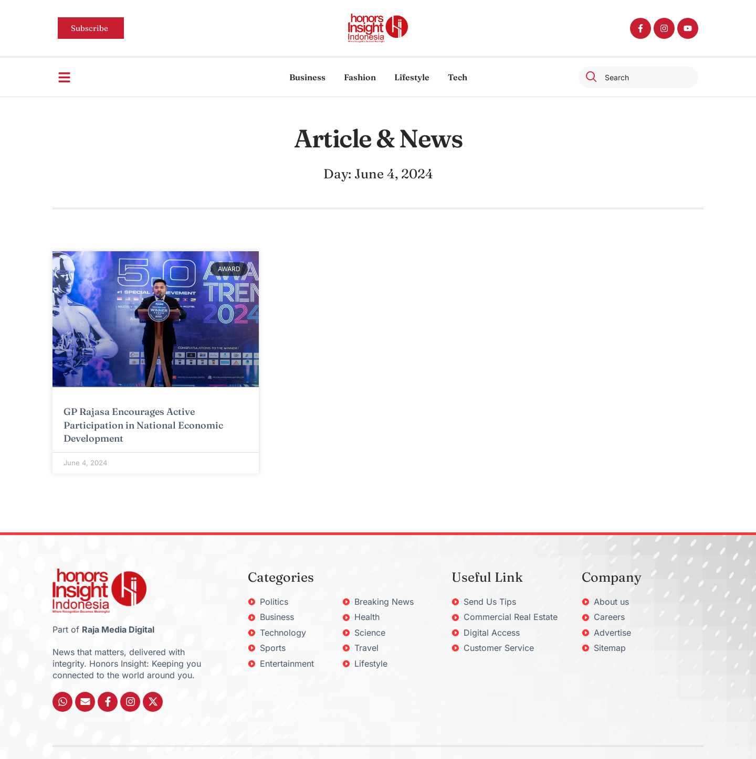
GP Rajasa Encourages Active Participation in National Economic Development (143, 424)
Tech (457, 77)
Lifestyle (411, 77)
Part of (103, 629)
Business (307, 77)
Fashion (360, 77)
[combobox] (638, 77)
